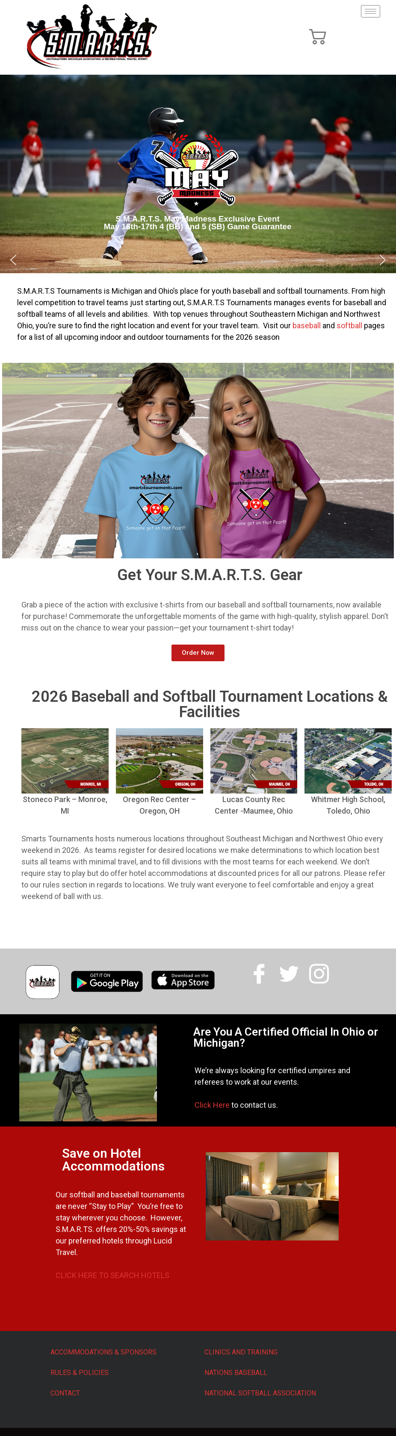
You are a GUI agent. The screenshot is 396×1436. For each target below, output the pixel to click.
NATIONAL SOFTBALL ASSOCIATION (260, 1393)
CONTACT (65, 1393)
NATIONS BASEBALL (235, 1373)
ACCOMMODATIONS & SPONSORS (103, 1352)
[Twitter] (289, 970)
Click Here (212, 1104)
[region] (198, 174)
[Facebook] (259, 970)
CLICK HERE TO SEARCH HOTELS (112, 1275)
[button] (13, 260)
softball (349, 325)
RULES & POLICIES (79, 1373)
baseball (307, 325)
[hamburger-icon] (370, 11)
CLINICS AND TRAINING (241, 1352)
